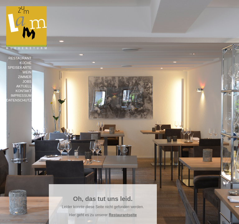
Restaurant (19, 58)
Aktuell (23, 86)
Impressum (21, 95)
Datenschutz (18, 100)
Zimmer (24, 77)
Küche (26, 63)
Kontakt (23, 91)
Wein (26, 72)
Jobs (26, 81)
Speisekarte (19, 67)
